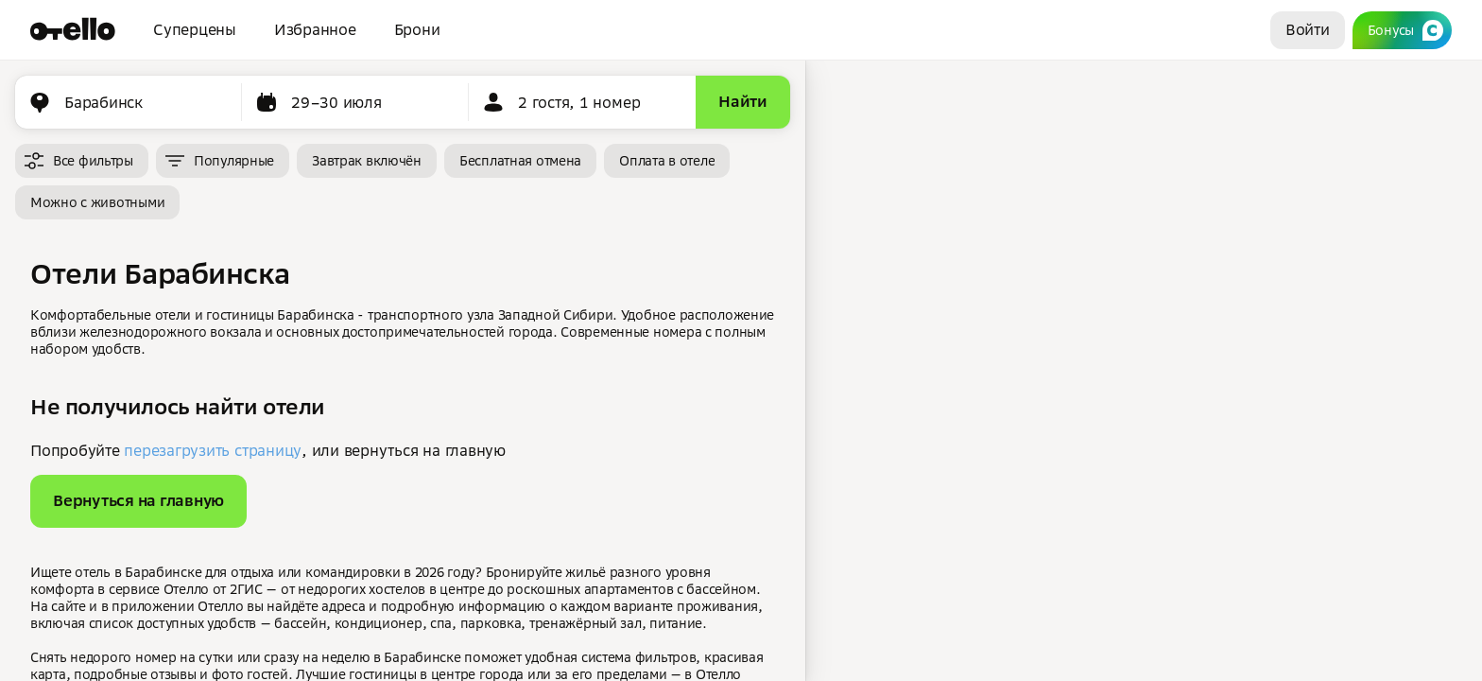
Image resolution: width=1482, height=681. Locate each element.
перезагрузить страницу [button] (213, 450)
